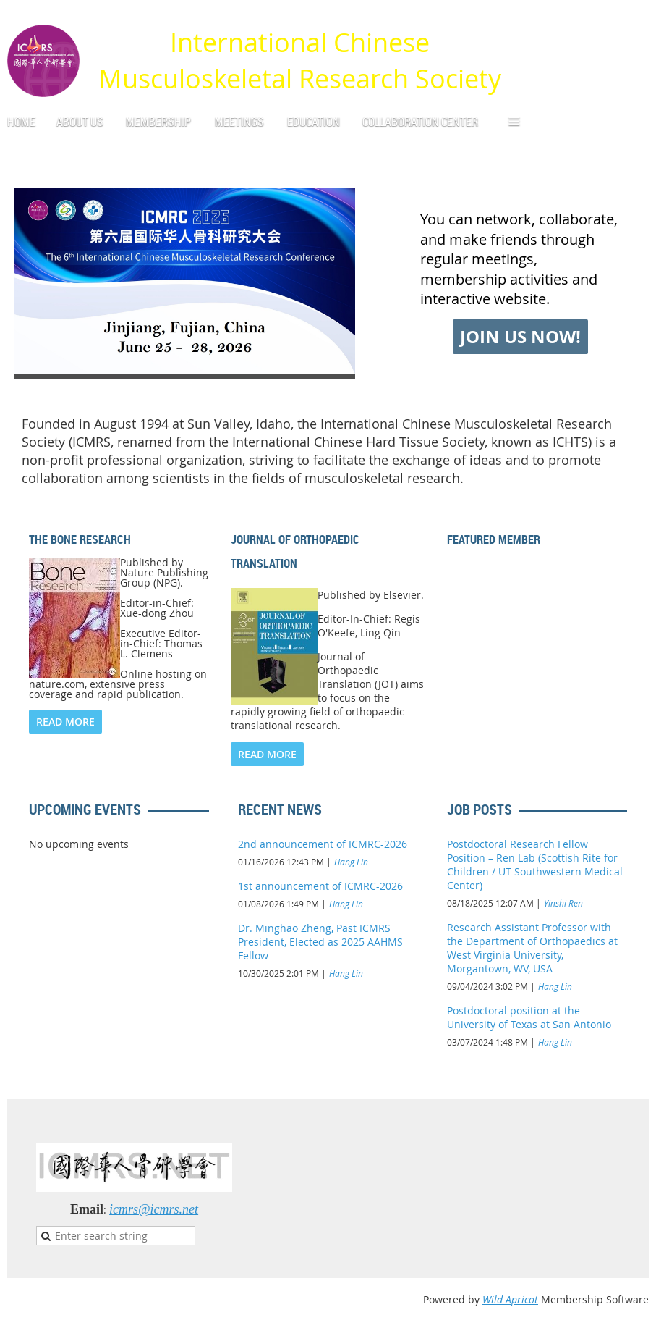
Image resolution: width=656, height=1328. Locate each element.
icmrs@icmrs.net (153, 1209)
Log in (634, 21)
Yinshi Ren (563, 903)
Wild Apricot (510, 1299)
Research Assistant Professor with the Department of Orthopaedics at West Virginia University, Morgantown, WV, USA (532, 947)
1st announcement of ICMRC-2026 (320, 886)
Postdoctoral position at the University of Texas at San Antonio (529, 1017)
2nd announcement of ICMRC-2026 (322, 844)
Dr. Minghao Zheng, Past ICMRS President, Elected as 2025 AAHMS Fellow (320, 941)
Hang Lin (351, 861)
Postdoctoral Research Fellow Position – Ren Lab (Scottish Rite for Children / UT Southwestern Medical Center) (535, 864)
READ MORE (65, 721)
